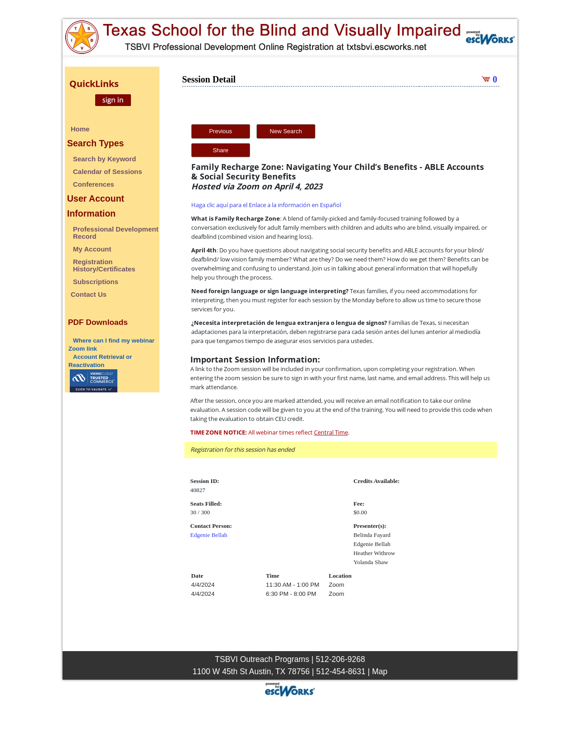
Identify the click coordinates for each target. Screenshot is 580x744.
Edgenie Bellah (208, 534)
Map (379, 671)
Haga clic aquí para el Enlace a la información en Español (266, 205)
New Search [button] (286, 131)
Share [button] (220, 150)
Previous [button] (220, 131)
